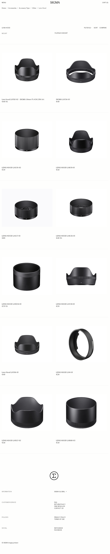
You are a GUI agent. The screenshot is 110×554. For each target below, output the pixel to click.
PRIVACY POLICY (60, 517)
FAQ (55, 502)
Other (34, 8)
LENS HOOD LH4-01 (64, 372)
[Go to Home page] (55, 2)
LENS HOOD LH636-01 (65, 236)
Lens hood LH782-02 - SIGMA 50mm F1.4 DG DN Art (23, 99)
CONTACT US (59, 508)
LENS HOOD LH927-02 (11, 440)
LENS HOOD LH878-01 (65, 168)
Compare (103, 28)
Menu (4, 2)
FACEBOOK (58, 530)
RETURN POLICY (59, 504)
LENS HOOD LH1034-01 (12, 304)
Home (4, 8)
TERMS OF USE (59, 519)
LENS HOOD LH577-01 (11, 236)
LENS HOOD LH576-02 (11, 168)
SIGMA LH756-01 (63, 99)
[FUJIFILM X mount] (81, 33)
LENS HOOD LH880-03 (65, 440)
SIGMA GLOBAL (59, 491)
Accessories (12, 8)
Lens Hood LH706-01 (10, 372)
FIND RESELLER (59, 506)
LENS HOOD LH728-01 (65, 304)
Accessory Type (24, 8)
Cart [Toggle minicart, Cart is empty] (105, 2)
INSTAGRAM (58, 528)
